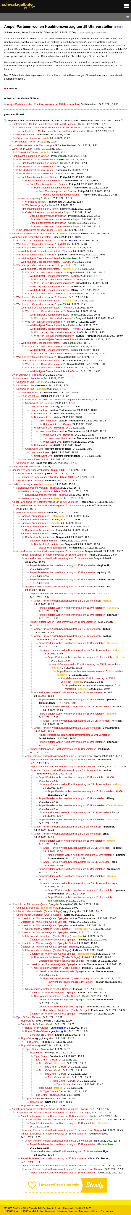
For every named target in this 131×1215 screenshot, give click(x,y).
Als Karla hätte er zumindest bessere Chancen (41, 240)
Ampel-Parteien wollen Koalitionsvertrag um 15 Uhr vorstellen (43, 120)
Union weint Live (21, 374)
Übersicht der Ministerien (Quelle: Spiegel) (35, 904)
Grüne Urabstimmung (23, 134)
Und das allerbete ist (27, 907)
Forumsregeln (107, 1211)
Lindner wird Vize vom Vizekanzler (30, 470)
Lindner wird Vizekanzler (29, 473)
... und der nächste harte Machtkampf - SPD (35, 145)
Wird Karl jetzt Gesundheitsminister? (31, 237)
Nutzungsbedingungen (67, 1211)
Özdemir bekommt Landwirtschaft (43, 212)
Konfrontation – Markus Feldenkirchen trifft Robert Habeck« (44, 124)
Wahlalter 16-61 (29, 392)
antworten (12, 88)
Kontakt (39, 1211)
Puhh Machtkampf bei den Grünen (30, 156)
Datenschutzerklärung (89, 1211)
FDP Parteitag (19, 141)
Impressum (50, 1211)
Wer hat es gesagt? (31, 198)
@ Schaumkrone (98, 32)
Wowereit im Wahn (22, 148)
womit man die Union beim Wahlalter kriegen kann (52, 399)
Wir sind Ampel (20, 466)
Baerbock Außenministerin (30, 512)
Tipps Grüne (23, 1017)
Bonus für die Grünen (32, 1024)
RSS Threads (27, 1211)
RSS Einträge (11, 1211)
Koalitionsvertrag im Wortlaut (27, 484)
